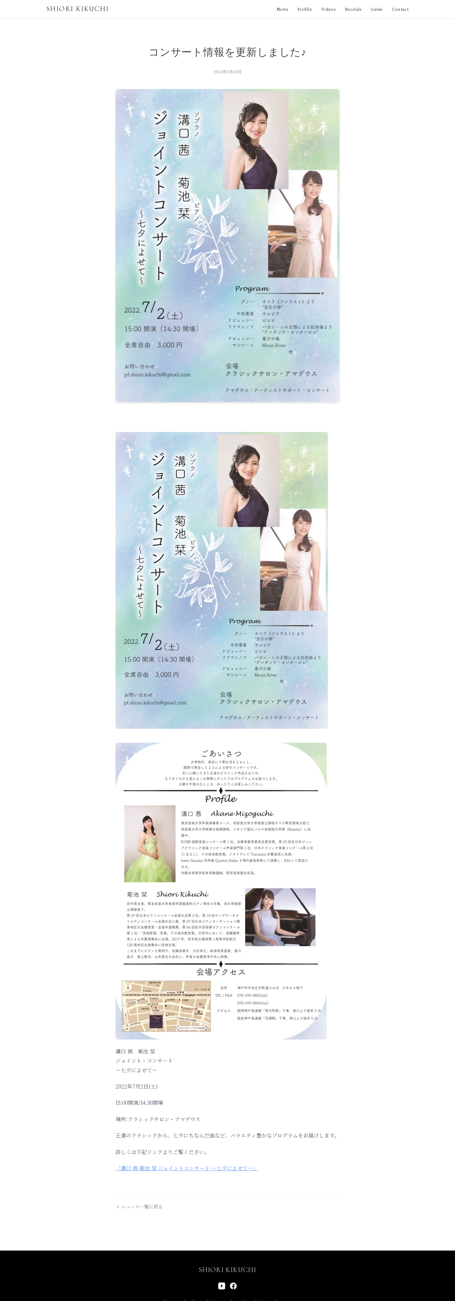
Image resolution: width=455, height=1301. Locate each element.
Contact (400, 9)
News (282, 9)
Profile (304, 9)
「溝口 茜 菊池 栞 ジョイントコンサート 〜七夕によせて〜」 (186, 1168)
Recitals (353, 9)
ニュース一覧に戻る (139, 1206)
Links (377, 9)
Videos (328, 9)
